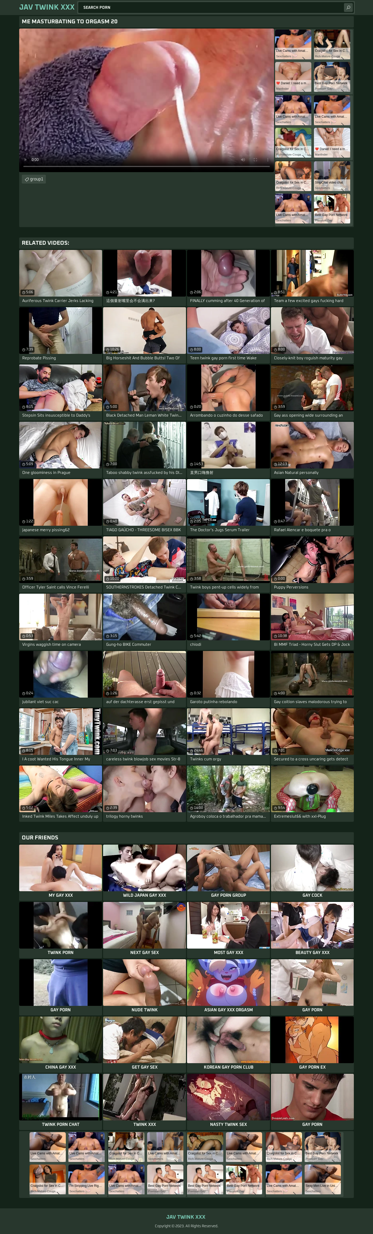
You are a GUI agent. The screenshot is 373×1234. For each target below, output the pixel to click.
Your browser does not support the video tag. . (146, 100)
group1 (36, 179)
